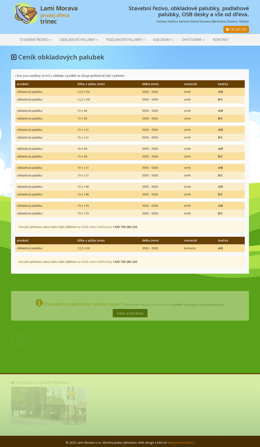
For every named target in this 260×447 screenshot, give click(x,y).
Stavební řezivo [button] (36, 39)
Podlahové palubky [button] (125, 39)
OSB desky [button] (163, 39)
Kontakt (221, 39)
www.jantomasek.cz (180, 442)
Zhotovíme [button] (193, 39)
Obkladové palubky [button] (79, 39)
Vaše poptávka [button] (130, 311)
